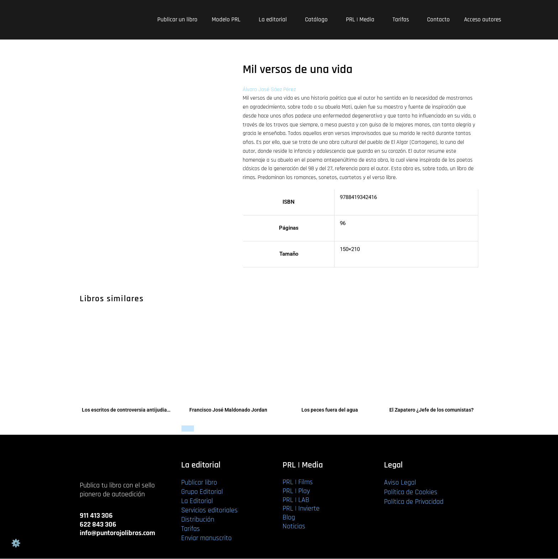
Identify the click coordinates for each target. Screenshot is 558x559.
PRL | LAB (296, 500)
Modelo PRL (228, 19)
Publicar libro (199, 482)
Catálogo (318, 19)
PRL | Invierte (301, 508)
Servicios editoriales (209, 510)
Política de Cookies (410, 492)
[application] (243, 19)
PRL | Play (296, 491)
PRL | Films (298, 482)
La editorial (275, 19)
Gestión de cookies (15, 543)
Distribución (197, 519)
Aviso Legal (400, 482)
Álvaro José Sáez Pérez (269, 89)
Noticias (294, 526)
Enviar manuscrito (206, 538)
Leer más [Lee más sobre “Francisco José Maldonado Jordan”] (192, 428)
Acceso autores (482, 19)
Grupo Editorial (202, 492)
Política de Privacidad (413, 502)
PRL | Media (362, 19)
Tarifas (403, 19)
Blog (289, 517)
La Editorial (197, 501)
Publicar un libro (177, 19)
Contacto (438, 19)
